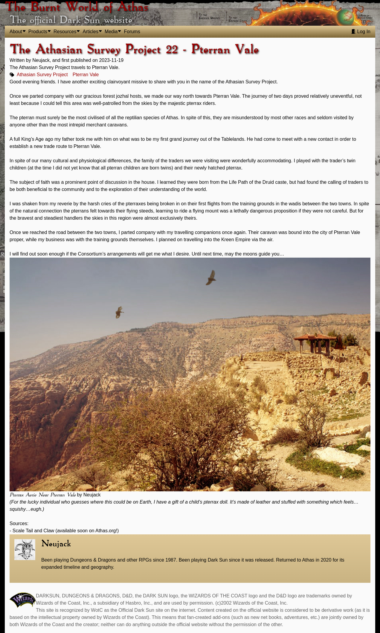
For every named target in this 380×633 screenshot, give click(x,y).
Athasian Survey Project (42, 74)
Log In (360, 31)
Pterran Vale (86, 74)
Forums (132, 31)
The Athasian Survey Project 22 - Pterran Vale (134, 50)
